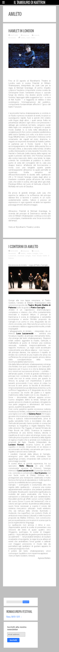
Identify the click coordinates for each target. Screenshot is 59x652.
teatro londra (31, 37)
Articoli (36, 35)
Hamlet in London (21, 30)
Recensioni (12, 37)
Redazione (25, 35)
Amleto (22, 37)
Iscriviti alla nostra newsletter (16, 628)
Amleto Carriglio (32, 253)
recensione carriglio (24, 255)
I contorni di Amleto (23, 246)
